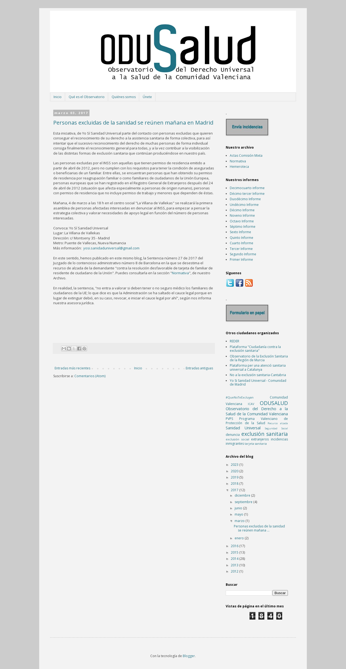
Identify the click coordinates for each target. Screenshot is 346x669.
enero (240, 538)
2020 (235, 471)
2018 (235, 483)
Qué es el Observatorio (87, 97)
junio (239, 508)
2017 (235, 490)
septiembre (244, 502)
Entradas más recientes (72, 368)
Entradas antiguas (199, 368)
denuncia (233, 434)
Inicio (58, 97)
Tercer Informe (241, 248)
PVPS (229, 418)
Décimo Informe (242, 210)
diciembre (243, 495)
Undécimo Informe (244, 204)
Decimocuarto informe (247, 188)
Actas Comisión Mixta (246, 155)
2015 (235, 552)
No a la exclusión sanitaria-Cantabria (258, 375)
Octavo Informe (242, 221)
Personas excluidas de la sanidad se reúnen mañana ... (259, 528)
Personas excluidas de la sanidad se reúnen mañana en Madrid (133, 122)
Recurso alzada (278, 423)
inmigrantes (235, 443)
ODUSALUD (274, 403)
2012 (235, 571)
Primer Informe (241, 259)
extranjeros (260, 439)
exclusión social (237, 439)
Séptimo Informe (242, 226)
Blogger (189, 656)
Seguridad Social (276, 428)
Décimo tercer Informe (247, 193)
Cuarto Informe (241, 243)
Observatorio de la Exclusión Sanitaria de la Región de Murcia (259, 358)
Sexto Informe (240, 232)
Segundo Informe (243, 254)
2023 (235, 464)
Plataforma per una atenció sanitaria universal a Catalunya (258, 367)
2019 (235, 477)
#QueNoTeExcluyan (240, 397)
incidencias (279, 439)
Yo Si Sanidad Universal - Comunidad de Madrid (258, 382)
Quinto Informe (241, 237)
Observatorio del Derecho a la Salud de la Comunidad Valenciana (257, 411)
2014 (235, 558)
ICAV (251, 404)
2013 (235, 565)
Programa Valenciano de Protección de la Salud (257, 421)
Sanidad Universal (243, 427)
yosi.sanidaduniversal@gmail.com (111, 248)
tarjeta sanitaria (256, 443)
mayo (239, 514)
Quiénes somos (124, 97)
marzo (240, 521)
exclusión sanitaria (264, 433)
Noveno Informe (242, 215)
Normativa (180, 272)
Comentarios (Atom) (89, 376)
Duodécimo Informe (245, 199)
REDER (234, 341)
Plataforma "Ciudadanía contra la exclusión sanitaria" (255, 348)
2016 (235, 546)
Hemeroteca (239, 166)
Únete (147, 97)
